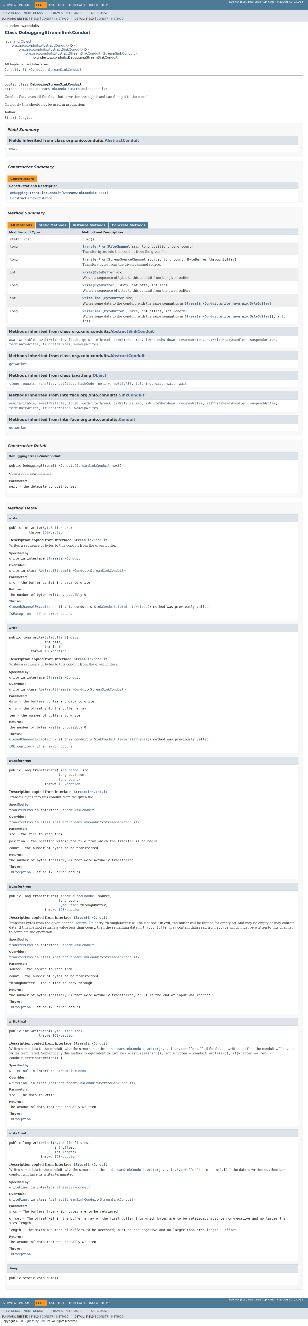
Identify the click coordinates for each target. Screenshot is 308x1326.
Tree (61, 5)
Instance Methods (89, 225)
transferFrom (94, 246)
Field (35, 18)
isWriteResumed (127, 340)
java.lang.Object (18, 41)
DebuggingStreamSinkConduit (35, 193)
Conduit (12, 69)
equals (29, 383)
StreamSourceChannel (127, 259)
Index (93, 5)
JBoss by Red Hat (38, 1321)
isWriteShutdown (160, 340)
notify (104, 383)
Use (52, 5)
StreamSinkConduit (119, 53)
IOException (53, 532)
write (87, 272)
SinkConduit (33, 69)
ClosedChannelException (30, 607)
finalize (46, 383)
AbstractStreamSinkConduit (45, 89)
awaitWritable (22, 340)
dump (86, 239)
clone (14, 383)
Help (104, 5)
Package (25, 5)
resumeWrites (191, 340)
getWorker (18, 364)
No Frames (74, 13)
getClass (66, 383)
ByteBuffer (197, 259)
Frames (57, 13)
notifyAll (123, 383)
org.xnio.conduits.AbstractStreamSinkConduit (63, 53)
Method (62, 18)
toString (143, 383)
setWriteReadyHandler (226, 340)
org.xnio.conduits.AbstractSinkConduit (50, 49)
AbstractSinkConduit (132, 331)
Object (100, 375)
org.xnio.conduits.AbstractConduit (39, 45)
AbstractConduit (122, 140)
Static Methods (52, 225)
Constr (47, 18)
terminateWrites (24, 344)
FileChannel (119, 246)
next (13, 148)
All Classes (100, 13)
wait (159, 383)
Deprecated (77, 5)
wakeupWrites (86, 344)
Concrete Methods (129, 225)
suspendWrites (263, 340)
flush (73, 340)
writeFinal (92, 298)
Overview (8, 5)
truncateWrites (56, 344)
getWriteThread (96, 340)
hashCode (86, 383)
